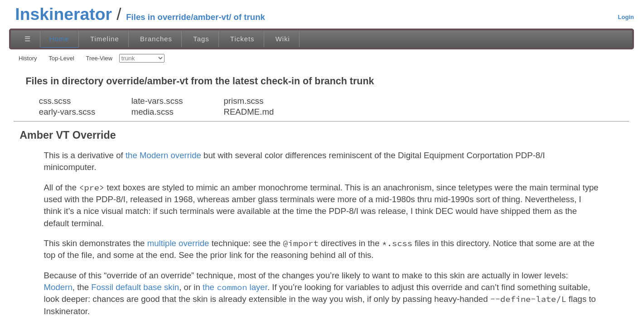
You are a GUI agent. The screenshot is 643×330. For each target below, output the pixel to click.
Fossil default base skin (135, 287)
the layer (235, 287)
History (28, 58)
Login (626, 17)
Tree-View (99, 58)
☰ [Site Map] (27, 39)
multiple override (178, 243)
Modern (58, 287)
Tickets (242, 39)
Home (59, 39)
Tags (201, 39)
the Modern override (163, 155)
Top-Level (61, 58)
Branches (156, 39)
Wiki (283, 39)
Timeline (104, 39)
